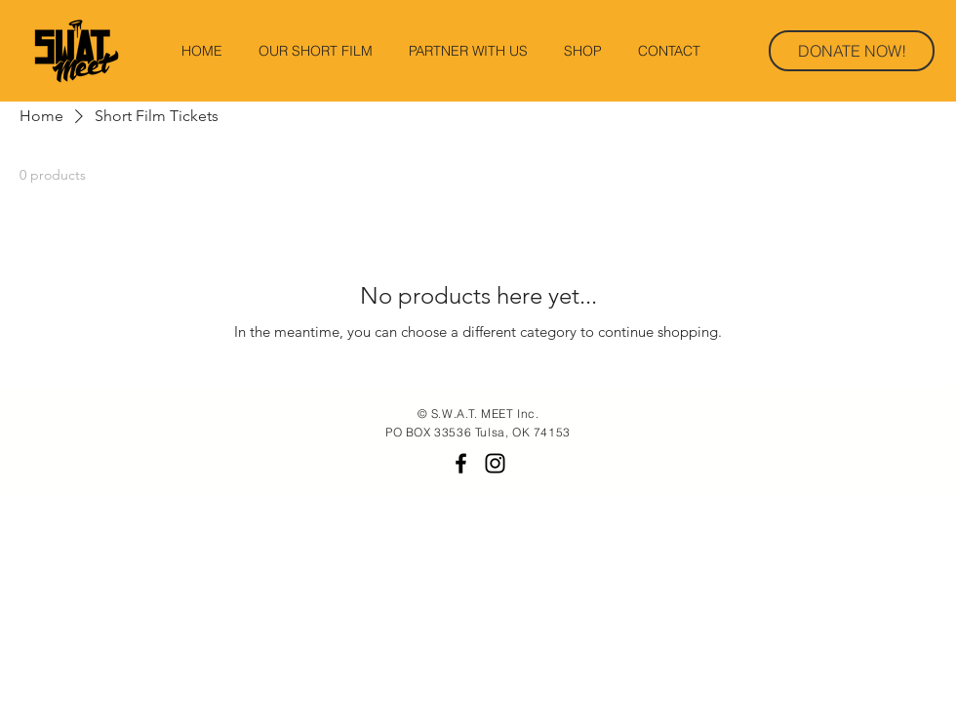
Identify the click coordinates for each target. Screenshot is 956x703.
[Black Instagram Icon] (495, 463)
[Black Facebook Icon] (461, 463)
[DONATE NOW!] (852, 50)
